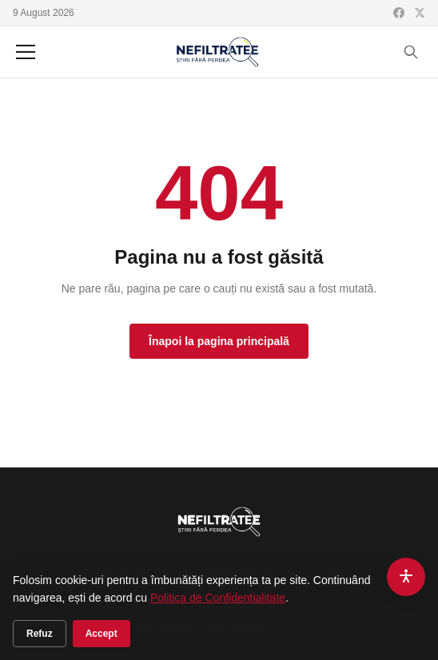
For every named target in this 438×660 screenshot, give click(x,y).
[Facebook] (398, 12)
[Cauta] (410, 52)
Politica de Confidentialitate (217, 597)
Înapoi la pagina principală (219, 341)
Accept (101, 633)
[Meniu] (25, 52)
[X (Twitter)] (419, 12)
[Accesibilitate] (406, 577)
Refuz (39, 633)
